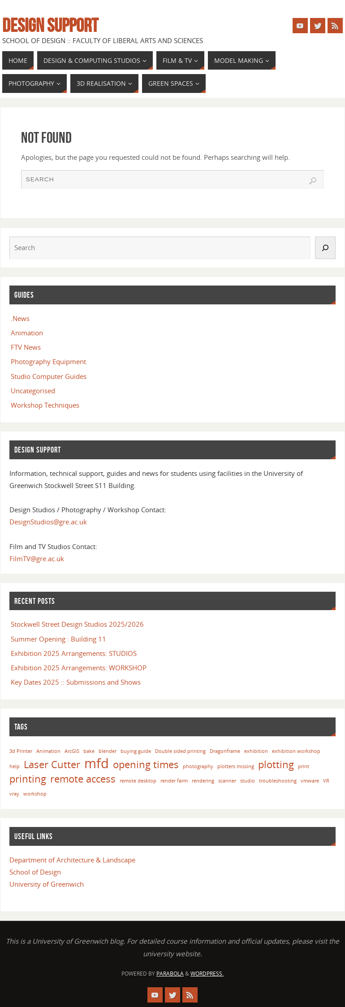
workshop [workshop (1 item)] (35, 794)
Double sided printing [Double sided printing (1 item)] (180, 751)
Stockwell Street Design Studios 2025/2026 (77, 624)
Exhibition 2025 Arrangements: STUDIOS (74, 653)
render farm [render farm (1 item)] (174, 781)
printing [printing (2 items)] (27, 779)
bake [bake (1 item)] (89, 751)
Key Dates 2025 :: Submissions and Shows (76, 681)
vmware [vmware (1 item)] (310, 781)
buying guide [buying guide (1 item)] (136, 751)
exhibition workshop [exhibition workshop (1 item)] (296, 751)
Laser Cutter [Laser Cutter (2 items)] (52, 764)
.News (20, 318)
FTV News (26, 347)
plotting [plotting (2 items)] (276, 764)
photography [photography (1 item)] (198, 766)
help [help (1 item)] (14, 766)
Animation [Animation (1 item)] (48, 751)
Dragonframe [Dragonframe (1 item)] (225, 751)
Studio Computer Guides (48, 376)
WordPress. (207, 973)
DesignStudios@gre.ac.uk (48, 521)
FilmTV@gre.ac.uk (36, 558)
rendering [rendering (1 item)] (203, 781)
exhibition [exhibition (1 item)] (256, 751)
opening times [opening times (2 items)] (146, 764)
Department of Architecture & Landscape (72, 859)
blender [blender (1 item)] (107, 751)
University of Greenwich (46, 883)
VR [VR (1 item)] (326, 781)
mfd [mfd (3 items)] (96, 763)
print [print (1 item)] (303, 766)
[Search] (325, 248)
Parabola (170, 973)
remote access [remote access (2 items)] (83, 779)
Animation (27, 332)
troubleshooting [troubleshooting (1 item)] (278, 781)
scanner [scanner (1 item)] (227, 781)
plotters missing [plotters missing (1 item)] (235, 766)
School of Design (35, 871)
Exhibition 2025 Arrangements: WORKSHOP (79, 667)
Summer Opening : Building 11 (58, 638)
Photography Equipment (48, 361)
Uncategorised (33, 390)
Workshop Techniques (45, 404)
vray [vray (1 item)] (14, 794)
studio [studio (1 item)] (247, 781)
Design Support (50, 25)
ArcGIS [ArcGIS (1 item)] (72, 751)
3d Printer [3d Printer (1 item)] (20, 751)
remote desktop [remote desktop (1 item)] (138, 781)
